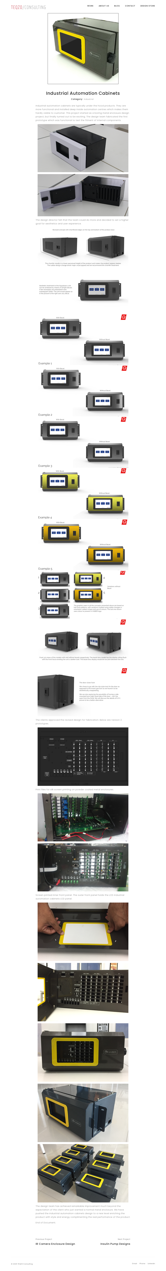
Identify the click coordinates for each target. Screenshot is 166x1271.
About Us (104, 7)
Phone (142, 1263)
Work (90, 7)
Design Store (147, 7)
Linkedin (151, 1263)
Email (134, 1263)
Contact (130, 7)
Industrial (89, 99)
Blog (117, 7)
